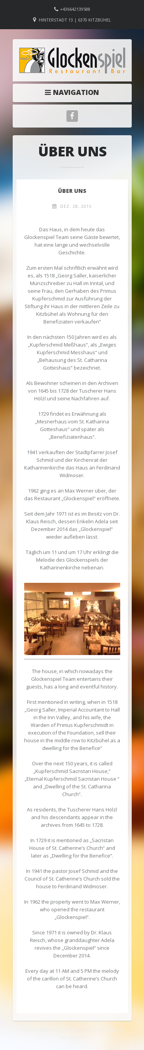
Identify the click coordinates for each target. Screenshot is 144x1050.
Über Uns (72, 190)
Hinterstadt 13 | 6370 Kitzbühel (75, 20)
